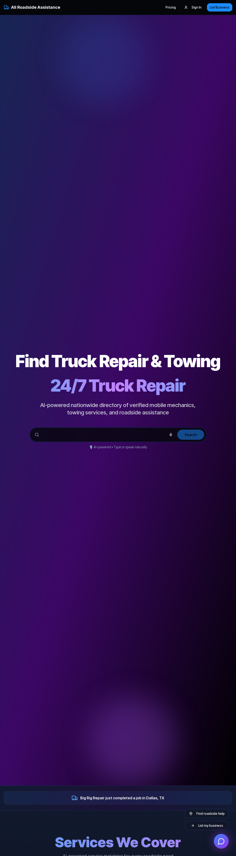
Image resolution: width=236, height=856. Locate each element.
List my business (207, 825)
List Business (220, 7)
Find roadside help (207, 813)
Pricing (170, 7)
